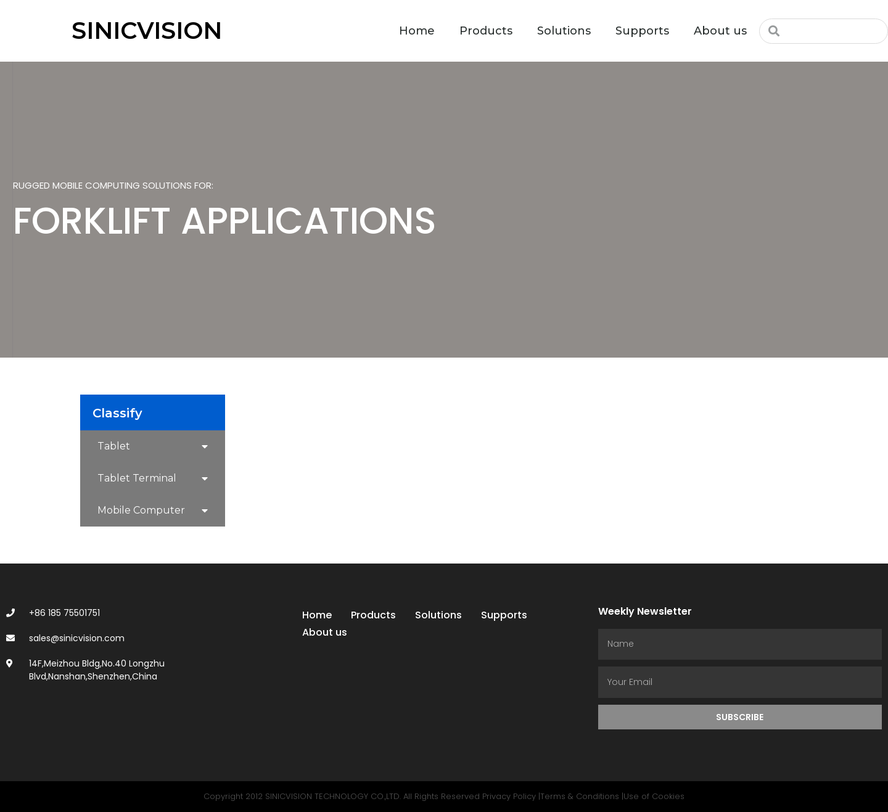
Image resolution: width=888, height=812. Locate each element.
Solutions (564, 31)
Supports (642, 31)
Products (485, 31)
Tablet (152, 446)
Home (417, 31)
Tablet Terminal (152, 478)
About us (720, 31)
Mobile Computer (152, 510)
